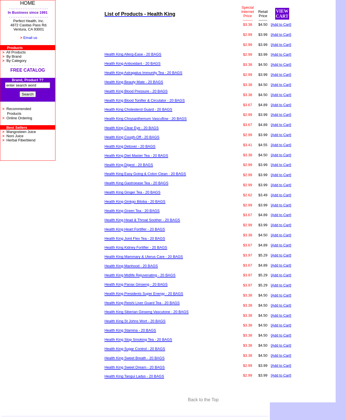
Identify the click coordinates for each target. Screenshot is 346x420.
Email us (30, 38)
